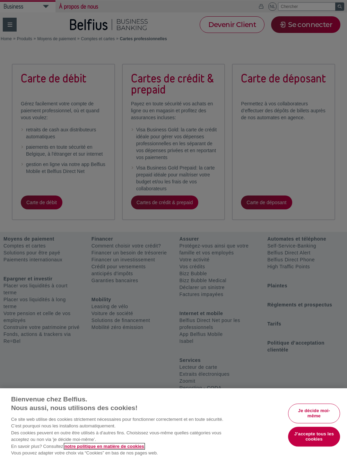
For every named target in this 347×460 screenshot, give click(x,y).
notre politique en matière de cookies (104, 446)
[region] (173, 424)
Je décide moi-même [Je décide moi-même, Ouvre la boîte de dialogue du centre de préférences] (314, 413)
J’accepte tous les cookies (314, 436)
